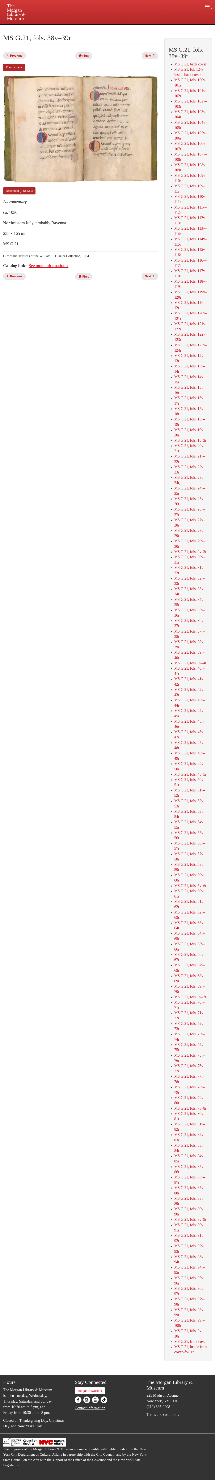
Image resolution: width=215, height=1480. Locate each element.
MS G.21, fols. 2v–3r (190, 552)
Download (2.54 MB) (19, 191)
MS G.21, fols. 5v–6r (190, 886)
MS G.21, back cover (190, 64)
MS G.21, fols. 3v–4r (190, 663)
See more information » (48, 265)
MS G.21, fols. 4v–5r (190, 774)
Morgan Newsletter (89, 1390)
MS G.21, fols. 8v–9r (190, 1219)
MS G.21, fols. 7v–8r (190, 1108)
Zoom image (14, 67)
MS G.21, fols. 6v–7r (190, 997)
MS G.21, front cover (190, 1341)
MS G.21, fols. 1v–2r (190, 440)
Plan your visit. (57, 28)
